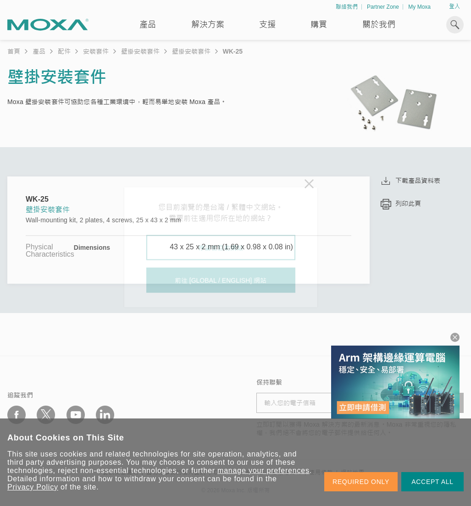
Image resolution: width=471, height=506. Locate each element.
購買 (318, 24)
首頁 (13, 51)
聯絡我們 (347, 7)
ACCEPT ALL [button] (432, 481)
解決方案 (207, 24)
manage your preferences (263, 470)
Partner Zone (383, 7)
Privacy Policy (32, 487)
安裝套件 (96, 51)
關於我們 (378, 24)
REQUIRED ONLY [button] (360, 481)
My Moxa (419, 7)
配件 (64, 51)
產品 (39, 51)
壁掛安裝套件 (140, 51)
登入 (454, 6)
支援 (267, 24)
